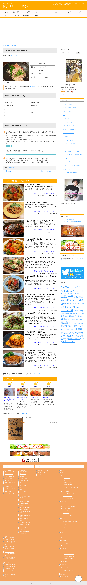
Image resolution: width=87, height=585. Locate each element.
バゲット (65, 504)
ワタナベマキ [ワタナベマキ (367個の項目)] (78, 293)
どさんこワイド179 (67, 567)
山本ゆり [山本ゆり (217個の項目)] (67, 316)
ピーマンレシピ (23, 478)
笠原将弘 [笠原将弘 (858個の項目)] (79, 333)
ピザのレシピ (8, 491)
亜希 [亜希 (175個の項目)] (75, 297)
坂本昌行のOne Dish (68, 558)
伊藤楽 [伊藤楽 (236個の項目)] (82, 297)
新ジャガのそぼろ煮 (67, 122)
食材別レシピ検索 (42, 472)
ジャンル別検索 (64, 576)
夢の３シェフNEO (68, 480)
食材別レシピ (26, 15)
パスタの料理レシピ (9, 568)
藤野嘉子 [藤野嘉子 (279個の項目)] (65, 339)
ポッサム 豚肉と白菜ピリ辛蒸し (70, 172)
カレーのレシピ (8, 480)
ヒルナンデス (37, 12)
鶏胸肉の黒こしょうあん (68, 133)
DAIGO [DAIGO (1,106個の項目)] (64, 287)
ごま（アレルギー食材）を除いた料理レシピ (10, 548)
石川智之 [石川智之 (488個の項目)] (71, 333)
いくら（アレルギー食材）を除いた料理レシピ (10, 559)
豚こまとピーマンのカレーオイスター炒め (72, 154)
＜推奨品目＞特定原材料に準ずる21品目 (72, 221)
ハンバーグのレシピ (9, 476)
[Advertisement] (43, 32)
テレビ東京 (63, 540)
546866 (67, 91)
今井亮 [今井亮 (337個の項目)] (78, 297)
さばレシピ (22, 483)
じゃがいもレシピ (24, 480)
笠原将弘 (55, 344)
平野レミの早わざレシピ (68, 498)
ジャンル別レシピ (14, 15)
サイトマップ (41, 474)
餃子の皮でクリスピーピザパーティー (71, 165)
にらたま (65, 147)
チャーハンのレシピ (9, 471)
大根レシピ (22, 489)
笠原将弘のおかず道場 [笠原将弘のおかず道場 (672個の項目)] (70, 336)
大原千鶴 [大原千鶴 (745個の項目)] (64, 307)
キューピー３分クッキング (69, 506)
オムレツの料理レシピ (10, 564)
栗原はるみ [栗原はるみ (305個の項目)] (79, 319)
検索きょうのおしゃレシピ (70, 556)
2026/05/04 (43, 290)
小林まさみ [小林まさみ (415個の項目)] (76, 313)
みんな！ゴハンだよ (68, 484)
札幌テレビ (63, 564)
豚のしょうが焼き (67, 111)
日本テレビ (63, 501)
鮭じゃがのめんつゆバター (48, 171)
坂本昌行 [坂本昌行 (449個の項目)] (66, 304)
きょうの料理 (16, 12)
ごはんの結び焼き (67, 161)
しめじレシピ (23, 491)
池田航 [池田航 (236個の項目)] (62, 326)
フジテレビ (63, 548)
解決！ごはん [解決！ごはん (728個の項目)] (74, 339)
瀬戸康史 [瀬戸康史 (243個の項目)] (66, 329)
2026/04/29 (42, 344)
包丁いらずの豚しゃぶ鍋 (68, 125)
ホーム (4, 45)
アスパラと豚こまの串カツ (69, 104)
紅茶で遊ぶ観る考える (28, 417)
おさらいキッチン (15, 6)
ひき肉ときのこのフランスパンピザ (71, 151)
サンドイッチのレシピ (10, 489)
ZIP (5, 15)
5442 (28, 422)
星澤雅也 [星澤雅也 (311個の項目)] (72, 319)
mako (56, 253)
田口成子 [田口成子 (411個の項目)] (72, 329)
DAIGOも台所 (27, 12)
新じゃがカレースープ (68, 140)
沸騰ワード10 (66, 513)
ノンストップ (48, 12)
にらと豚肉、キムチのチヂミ (69, 143)
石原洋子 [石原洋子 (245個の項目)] (66, 333)
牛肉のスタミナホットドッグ (69, 129)
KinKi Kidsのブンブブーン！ (69, 561)
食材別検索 (63, 574)
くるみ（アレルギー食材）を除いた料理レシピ (10, 543)
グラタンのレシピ (9, 474)
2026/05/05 (44, 253)
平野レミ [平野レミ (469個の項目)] (79, 316)
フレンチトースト (67, 118)
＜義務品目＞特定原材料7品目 (70, 219)
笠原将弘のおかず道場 (69, 554)
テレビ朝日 (63, 518)
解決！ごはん (67, 478)
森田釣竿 (32, 86)
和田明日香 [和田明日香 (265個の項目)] (64, 300)
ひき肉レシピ (23, 485)
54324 (67, 207)
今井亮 (55, 290)
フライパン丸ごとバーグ (68, 158)
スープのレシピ (8, 478)
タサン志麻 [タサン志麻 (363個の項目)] (70, 293)
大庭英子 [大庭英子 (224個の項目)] (71, 307)
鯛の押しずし (7, 171)
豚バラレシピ (23, 474)
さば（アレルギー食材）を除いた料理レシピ (10, 553)
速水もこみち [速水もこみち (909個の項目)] (68, 341)
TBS (62, 532)
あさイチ (7, 12)
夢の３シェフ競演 (68, 482)
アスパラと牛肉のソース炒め (69, 107)
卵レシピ (22, 487)
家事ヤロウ (65, 529)
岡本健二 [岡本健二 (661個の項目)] (72, 316)
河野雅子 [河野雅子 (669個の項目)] (68, 326)
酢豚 (64, 115)
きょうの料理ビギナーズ (68, 493)
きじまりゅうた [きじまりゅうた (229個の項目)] (72, 287)
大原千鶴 (55, 195)
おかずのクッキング (67, 524)
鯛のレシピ (25, 413)
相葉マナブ (65, 527)
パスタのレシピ (8, 486)
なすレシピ (22, 476)
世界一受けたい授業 (67, 515)
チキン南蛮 (65, 136)
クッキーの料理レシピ (10, 566)
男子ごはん (65, 543)
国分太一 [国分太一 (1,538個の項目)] (72, 300)
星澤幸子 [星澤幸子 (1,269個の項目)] (65, 319)
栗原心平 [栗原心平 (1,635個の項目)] (65, 322)
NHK (8, 45)
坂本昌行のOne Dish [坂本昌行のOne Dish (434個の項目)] (77, 304)
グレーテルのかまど (67, 496)
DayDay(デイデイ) (68, 12)
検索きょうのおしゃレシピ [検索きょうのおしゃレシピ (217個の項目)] (77, 323)
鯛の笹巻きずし (66, 169)
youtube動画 (36, 15)
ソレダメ (79, 12)
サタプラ (65, 537)
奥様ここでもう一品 (68, 570)
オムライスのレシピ (9, 493)
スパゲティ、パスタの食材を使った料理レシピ (25, 524)
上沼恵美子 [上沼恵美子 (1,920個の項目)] (67, 296)
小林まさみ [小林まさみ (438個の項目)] (69, 313)
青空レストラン (66, 508)
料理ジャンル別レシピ (43, 470)
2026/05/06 (42, 195)
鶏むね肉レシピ (23, 471)
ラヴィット (57, 12)
